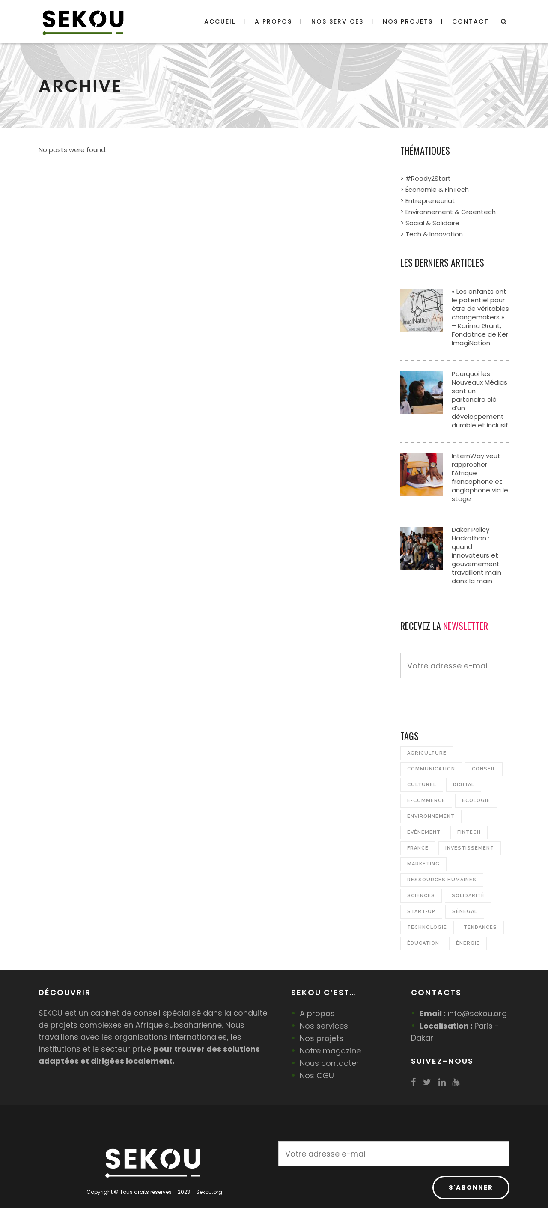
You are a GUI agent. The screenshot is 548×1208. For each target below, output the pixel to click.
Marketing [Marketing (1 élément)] (423, 864)
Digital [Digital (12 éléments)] (463, 784)
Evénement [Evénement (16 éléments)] (424, 832)
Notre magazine (330, 1050)
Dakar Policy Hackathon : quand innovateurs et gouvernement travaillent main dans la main (476, 555)
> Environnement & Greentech (448, 211)
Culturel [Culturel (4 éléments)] (421, 784)
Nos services (324, 1025)
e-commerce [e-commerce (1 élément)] (426, 800)
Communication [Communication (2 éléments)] (431, 769)
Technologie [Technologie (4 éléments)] (427, 927)
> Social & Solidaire (429, 222)
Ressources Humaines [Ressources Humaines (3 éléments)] (442, 880)
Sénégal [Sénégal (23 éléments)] (464, 911)
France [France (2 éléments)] (418, 848)
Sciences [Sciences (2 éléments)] (421, 895)
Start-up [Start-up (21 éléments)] (421, 911)
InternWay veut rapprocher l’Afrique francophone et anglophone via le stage (480, 477)
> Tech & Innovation (431, 234)
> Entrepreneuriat (427, 200)
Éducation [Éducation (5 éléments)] (423, 943)
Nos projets (321, 1038)
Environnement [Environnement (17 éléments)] (431, 816)
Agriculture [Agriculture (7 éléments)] (427, 753)
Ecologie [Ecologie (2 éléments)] (476, 800)
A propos (317, 1013)
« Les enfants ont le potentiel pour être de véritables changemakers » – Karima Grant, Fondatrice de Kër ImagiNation (480, 317)
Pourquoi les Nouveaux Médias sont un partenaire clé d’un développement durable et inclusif (480, 399)
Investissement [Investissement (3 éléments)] (469, 848)
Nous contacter (329, 1063)
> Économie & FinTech (434, 189)
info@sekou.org (477, 1013)
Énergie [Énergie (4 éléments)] (468, 943)
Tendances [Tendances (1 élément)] (480, 927)
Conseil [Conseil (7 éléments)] (484, 769)
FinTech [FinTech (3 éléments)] (469, 832)
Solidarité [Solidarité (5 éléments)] (468, 895)
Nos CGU (317, 1075)
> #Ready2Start (425, 178)
